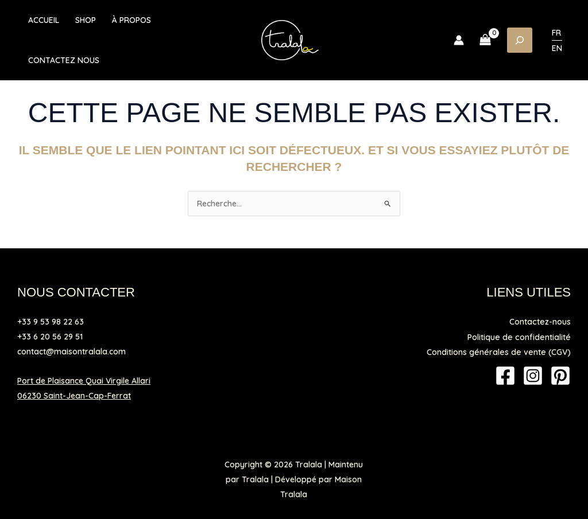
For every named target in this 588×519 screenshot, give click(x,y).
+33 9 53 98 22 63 (50, 322)
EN (557, 48)
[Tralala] (290, 39)
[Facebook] (505, 375)
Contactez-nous (540, 322)
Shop (85, 20)
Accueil (43, 20)
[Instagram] (533, 375)
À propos (131, 20)
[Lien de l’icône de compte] (459, 40)
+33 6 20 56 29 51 (50, 336)
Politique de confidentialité (520, 336)
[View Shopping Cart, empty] (485, 40)
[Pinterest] (560, 375)
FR (556, 33)
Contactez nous (63, 60)
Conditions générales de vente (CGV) (501, 351)
